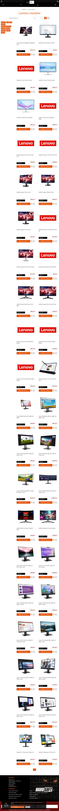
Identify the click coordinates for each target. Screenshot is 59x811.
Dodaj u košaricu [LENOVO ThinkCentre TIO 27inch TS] (45, 763)
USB (7, 22)
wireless (3, 32)
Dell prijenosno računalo (6, 26)
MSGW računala (32, 796)
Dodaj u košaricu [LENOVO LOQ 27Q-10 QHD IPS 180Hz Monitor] (23, 390)
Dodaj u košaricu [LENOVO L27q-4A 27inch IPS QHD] (23, 129)
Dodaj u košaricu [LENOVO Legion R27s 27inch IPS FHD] (45, 315)
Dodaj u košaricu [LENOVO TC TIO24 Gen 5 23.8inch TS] (23, 763)
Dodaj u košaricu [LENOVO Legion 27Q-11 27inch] (23, 203)
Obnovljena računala (13, 798)
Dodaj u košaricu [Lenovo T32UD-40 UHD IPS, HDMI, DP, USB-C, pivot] (45, 726)
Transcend (3, 22)
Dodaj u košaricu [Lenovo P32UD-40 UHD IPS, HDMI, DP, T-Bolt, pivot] (45, 465)
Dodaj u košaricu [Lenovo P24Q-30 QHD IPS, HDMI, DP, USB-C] (23, 427)
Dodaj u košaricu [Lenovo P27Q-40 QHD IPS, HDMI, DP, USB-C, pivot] (23, 465)
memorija (3, 24)
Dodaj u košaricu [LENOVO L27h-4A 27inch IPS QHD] (45, 91)
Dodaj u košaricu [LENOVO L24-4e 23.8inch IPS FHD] (45, 54)
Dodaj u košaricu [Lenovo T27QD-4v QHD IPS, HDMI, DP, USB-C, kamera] (45, 689)
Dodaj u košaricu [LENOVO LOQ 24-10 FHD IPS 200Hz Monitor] (23, 353)
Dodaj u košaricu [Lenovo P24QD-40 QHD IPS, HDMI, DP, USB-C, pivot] (45, 427)
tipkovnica (3, 30)
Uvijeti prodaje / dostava (13, 790)
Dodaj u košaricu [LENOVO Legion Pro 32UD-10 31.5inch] (23, 278)
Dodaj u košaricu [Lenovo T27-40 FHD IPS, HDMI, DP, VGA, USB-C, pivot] (23, 651)
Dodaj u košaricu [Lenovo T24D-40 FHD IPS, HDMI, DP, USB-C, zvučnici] (23, 614)
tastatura (8, 30)
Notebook (3, 28)
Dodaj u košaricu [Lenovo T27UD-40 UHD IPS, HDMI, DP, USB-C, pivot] (23, 726)
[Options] (27, 807)
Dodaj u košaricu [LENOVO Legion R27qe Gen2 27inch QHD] (23, 315)
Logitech (8, 28)
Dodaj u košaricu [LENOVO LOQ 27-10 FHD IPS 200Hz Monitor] (45, 353)
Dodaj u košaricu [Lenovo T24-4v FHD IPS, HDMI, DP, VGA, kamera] (45, 577)
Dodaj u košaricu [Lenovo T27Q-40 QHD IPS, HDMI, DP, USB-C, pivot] (45, 651)
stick (11, 22)
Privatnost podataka (12, 792)
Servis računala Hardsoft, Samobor (15, 794)
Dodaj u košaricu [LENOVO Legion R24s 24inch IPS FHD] (45, 278)
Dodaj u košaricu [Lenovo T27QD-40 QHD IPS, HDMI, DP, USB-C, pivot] (23, 689)
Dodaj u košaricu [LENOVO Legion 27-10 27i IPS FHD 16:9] (45, 166)
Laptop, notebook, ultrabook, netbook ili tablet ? (38, 792)
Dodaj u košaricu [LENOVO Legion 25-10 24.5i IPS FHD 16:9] (23, 166)
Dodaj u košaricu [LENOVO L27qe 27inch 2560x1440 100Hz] (45, 129)
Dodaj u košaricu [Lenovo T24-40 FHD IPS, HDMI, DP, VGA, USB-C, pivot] (23, 577)
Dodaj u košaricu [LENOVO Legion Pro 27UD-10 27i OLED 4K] (45, 241)
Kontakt (30, 790)
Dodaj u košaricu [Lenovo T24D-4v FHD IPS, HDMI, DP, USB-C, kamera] (45, 614)
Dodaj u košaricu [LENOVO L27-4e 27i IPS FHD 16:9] (23, 91)
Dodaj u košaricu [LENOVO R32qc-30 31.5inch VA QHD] (45, 539)
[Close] (17, 807)
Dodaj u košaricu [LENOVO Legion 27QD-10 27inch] (45, 203)
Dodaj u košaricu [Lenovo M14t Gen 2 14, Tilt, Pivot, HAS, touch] (45, 390)
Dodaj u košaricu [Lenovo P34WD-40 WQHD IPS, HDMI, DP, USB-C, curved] (23, 502)
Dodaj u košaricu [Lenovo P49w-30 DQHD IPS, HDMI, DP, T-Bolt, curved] (45, 502)
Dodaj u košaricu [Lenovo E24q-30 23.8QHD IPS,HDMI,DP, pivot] (23, 54)
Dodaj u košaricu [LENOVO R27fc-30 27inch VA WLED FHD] (23, 539)
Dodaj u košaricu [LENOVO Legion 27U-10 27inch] (23, 241)
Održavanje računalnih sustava (15, 796)
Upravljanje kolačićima (33, 798)
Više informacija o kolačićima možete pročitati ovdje (21, 804)
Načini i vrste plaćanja (33, 794)
